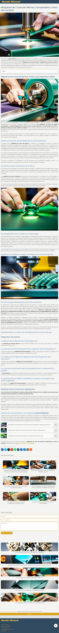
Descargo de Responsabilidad (7, 629)
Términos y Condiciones (6, 626)
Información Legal (5, 624)
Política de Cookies (5, 627)
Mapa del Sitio (4, 630)
